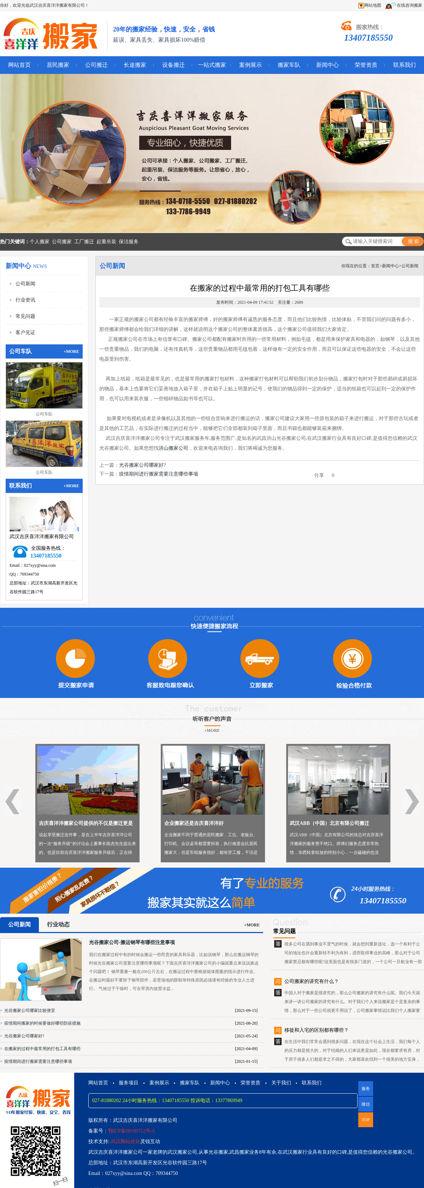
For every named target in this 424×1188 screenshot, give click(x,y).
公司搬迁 (96, 65)
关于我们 (281, 1082)
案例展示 (250, 65)
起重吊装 (106, 241)
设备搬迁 (173, 65)
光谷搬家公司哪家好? (142, 465)
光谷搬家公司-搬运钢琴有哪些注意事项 (132, 942)
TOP (366, 1119)
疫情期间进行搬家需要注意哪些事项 (158, 474)
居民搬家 (58, 65)
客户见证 (25, 332)
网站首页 (19, 65)
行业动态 (58, 924)
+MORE (71, 351)
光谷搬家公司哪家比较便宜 (29, 1010)
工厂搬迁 (84, 241)
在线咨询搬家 (403, 5)
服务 (365, 1088)
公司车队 (44, 414)
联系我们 (404, 65)
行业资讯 (25, 300)
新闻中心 (327, 65)
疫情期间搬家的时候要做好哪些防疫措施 (42, 1023)
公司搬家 (62, 241)
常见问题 (25, 316)
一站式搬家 (212, 65)
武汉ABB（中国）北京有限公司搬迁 (329, 823)
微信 (364, 1107)
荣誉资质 (366, 65)
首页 (375, 265)
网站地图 (369, 5)
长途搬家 (135, 65)
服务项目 (129, 1082)
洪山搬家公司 (173, 448)
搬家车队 (289, 65)
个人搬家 (39, 241)
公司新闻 (25, 283)
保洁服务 (129, 241)
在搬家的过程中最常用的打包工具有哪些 (42, 1048)
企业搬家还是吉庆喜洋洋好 (194, 823)
